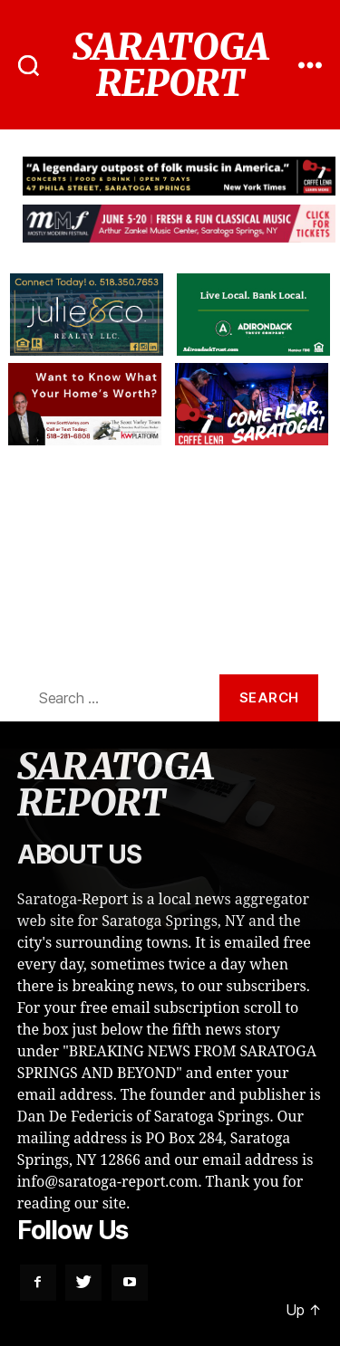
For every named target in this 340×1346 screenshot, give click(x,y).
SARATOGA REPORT (170, 65)
